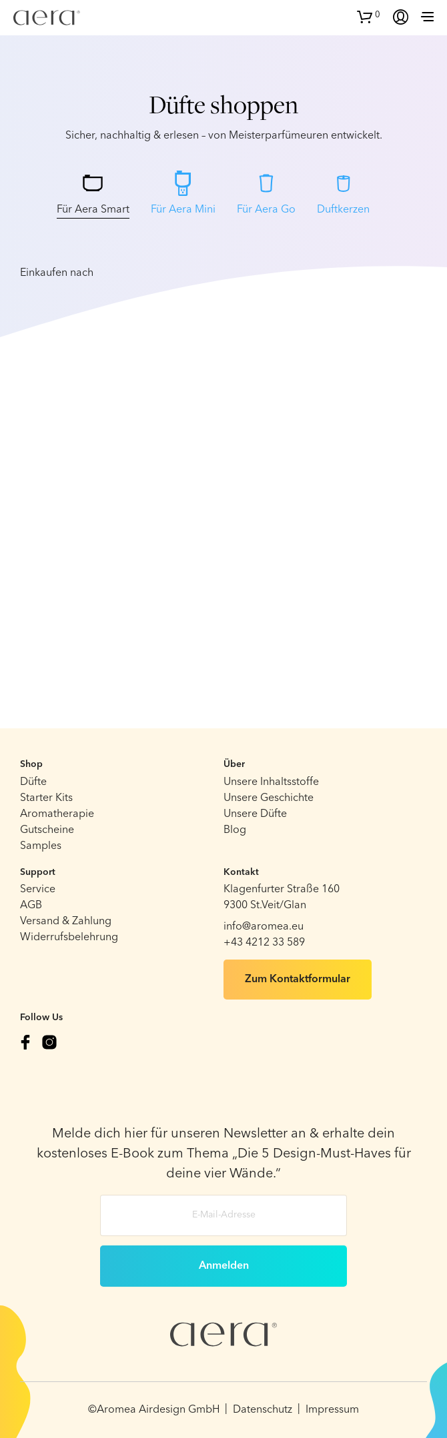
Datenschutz (262, 1410)
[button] (368, 15)
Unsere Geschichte (268, 798)
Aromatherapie (57, 814)
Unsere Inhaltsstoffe (271, 782)
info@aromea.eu (263, 927)
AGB (31, 905)
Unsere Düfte (255, 814)
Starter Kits (46, 798)
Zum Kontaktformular (297, 979)
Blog (234, 830)
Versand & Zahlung (65, 921)
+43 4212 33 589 (264, 943)
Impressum (332, 1410)
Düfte (33, 782)
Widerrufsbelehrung (69, 937)
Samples (40, 846)
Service (37, 889)
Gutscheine (47, 830)
